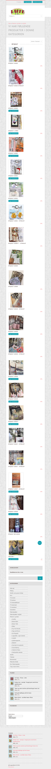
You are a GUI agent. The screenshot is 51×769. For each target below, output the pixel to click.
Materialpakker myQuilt (15, 614)
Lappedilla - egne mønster (18, 635)
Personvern (11, 767)
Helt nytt (12, 588)
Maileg (11, 590)
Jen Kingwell (15, 633)
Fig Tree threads (16, 628)
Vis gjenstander (27, 2)
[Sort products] (36, 41)
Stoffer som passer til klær (16, 593)
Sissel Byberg (15, 647)
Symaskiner (13, 609)
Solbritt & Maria (16, 650)
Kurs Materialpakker (15, 664)
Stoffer (12, 654)
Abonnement (13, 659)
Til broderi (12, 598)
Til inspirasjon (13, 605)
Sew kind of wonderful (17, 645)
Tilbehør (12, 657)
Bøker (13, 626)
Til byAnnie (13, 600)
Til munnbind (13, 607)
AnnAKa (14, 619)
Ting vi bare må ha (14, 666)
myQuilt (24, 23)
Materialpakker (13, 612)
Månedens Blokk (14, 662)
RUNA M (14, 643)
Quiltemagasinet (16, 640)
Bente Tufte (15, 624)
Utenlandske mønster (17, 652)
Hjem (9, 23)
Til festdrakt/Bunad (14, 602)
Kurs (11, 595)
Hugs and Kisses (16, 631)
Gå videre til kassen (37, 2)
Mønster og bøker (16, 23)
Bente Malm (15, 621)
